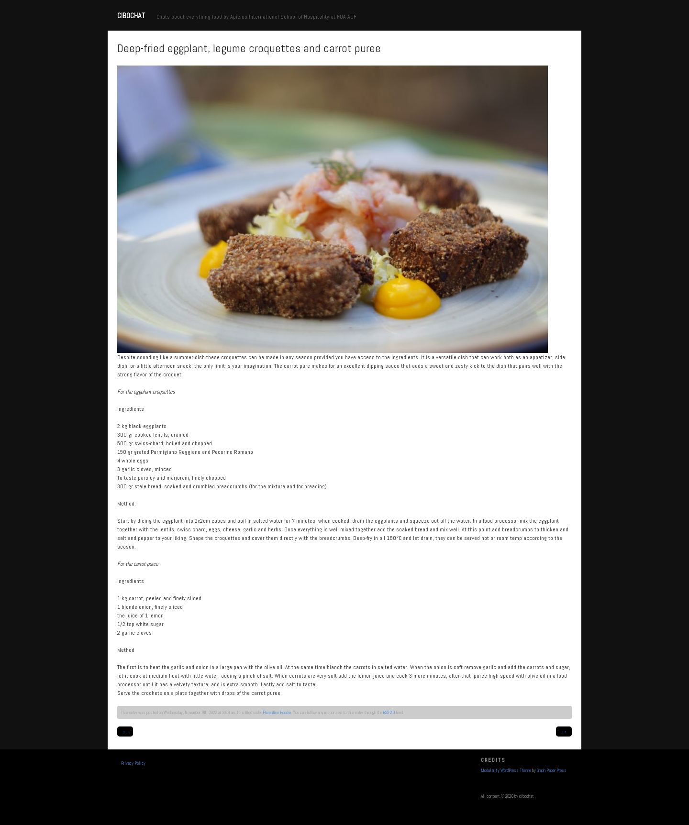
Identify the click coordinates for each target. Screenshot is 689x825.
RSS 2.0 (389, 712)
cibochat (131, 16)
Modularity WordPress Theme (506, 770)
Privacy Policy (133, 763)
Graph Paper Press (552, 770)
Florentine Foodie (277, 712)
